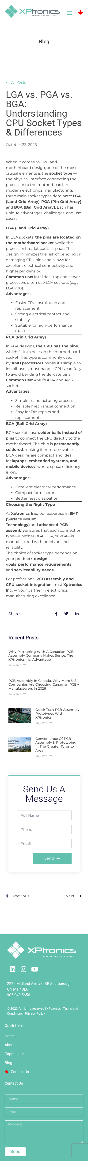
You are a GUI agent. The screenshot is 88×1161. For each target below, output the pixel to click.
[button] (69, 12)
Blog (8, 1063)
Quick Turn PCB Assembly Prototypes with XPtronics (57, 714)
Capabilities (14, 1054)
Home (10, 1036)
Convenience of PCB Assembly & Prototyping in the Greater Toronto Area (56, 745)
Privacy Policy (35, 1013)
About (10, 1045)
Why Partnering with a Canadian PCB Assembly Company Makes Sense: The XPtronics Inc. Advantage (41, 656)
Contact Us (17, 1072)
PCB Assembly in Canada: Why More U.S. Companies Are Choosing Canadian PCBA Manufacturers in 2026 (43, 685)
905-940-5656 (18, 995)
